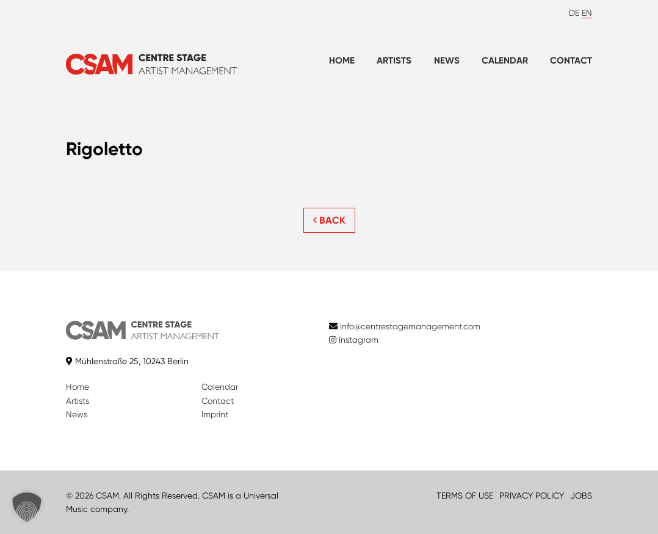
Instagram (353, 340)
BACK (329, 220)
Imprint (214, 414)
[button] (27, 507)
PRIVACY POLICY (531, 495)
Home (342, 60)
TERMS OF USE (464, 495)
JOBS (581, 495)
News (447, 60)
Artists (394, 60)
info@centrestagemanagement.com (410, 326)
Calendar (505, 60)
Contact (571, 60)
